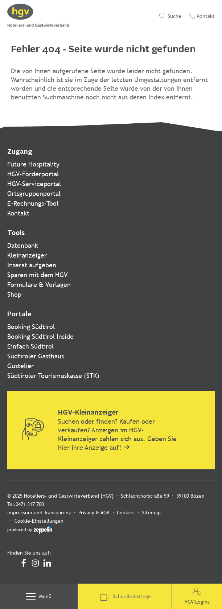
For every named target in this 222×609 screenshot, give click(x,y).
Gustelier (20, 366)
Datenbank (22, 245)
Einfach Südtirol (30, 346)
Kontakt (18, 213)
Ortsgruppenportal (34, 193)
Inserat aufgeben (31, 265)
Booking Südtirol (31, 326)
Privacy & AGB (94, 512)
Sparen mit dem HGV (37, 275)
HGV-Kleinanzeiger (88, 413)
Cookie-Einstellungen (185, 512)
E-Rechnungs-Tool (32, 203)
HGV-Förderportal (33, 174)
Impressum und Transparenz (39, 512)
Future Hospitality (33, 164)
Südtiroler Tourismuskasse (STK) (53, 375)
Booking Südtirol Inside (40, 336)
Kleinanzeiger (27, 255)
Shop (14, 294)
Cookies (126, 512)
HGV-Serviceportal (34, 184)
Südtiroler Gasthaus (35, 356)
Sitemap (151, 512)
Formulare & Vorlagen (39, 284)
